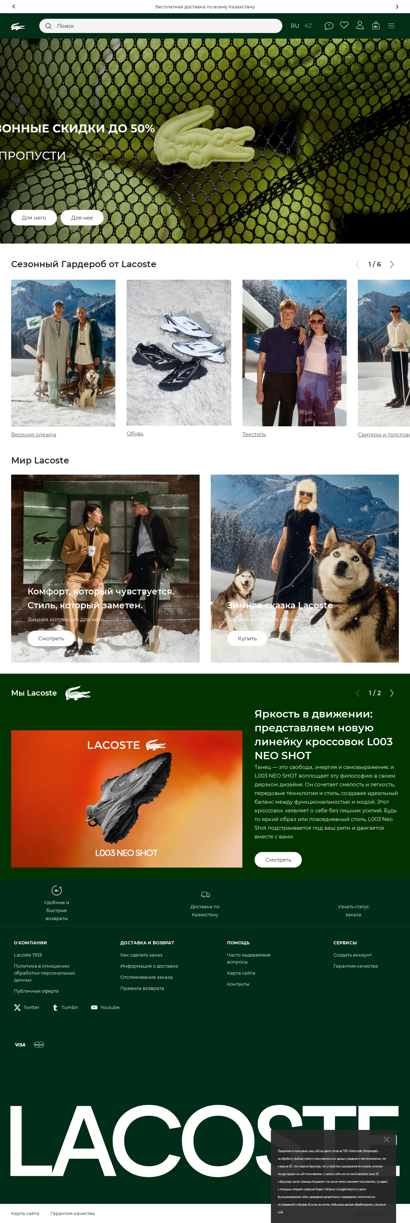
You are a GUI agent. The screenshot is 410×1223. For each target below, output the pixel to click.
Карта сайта (241, 973)
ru (295, 26)
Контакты (238, 984)
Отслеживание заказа (146, 977)
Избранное (344, 25)
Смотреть (278, 859)
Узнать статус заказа (353, 903)
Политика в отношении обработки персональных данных (44, 973)
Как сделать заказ (141, 955)
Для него (34, 217)
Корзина (375, 25)
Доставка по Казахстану (205, 903)
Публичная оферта (36, 991)
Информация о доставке (149, 966)
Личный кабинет (360, 25)
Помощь (329, 26)
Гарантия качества (355, 966)
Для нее (82, 217)
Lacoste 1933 (28, 955)
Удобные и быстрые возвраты (56, 903)
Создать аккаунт (352, 955)
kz (308, 26)
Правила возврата (142, 988)
